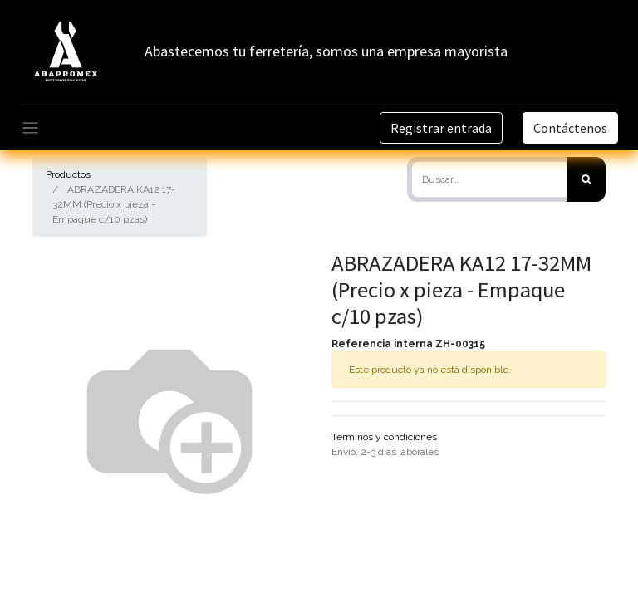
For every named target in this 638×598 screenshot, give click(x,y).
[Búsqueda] (586, 179)
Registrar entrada (441, 128)
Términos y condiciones (384, 437)
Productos (68, 174)
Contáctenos (570, 128)
